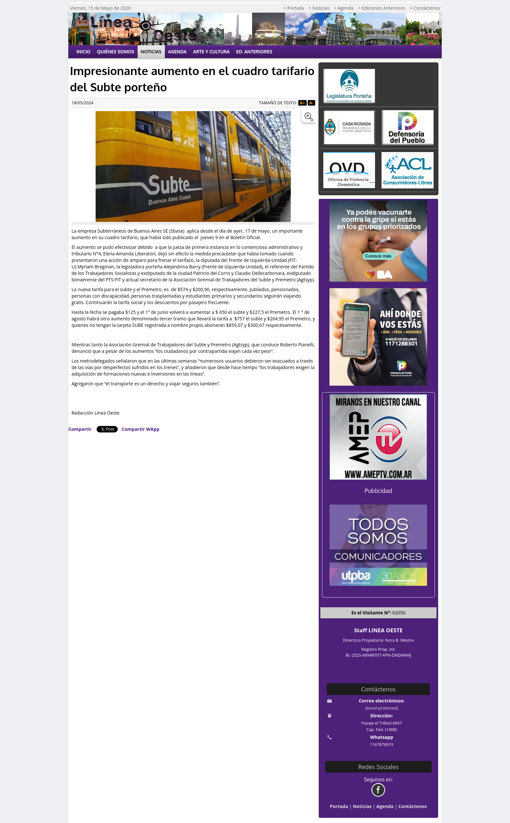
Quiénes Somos (115, 51)
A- (311, 103)
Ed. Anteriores (254, 51)
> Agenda (344, 8)
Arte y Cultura (211, 51)
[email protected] (381, 708)
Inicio (83, 51)
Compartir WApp (140, 429)
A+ (302, 103)
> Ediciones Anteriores (381, 8)
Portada (339, 806)
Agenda (177, 51)
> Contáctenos (425, 8)
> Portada (294, 8)
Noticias (151, 51)
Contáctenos (412, 806)
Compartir (80, 429)
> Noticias (319, 8)
